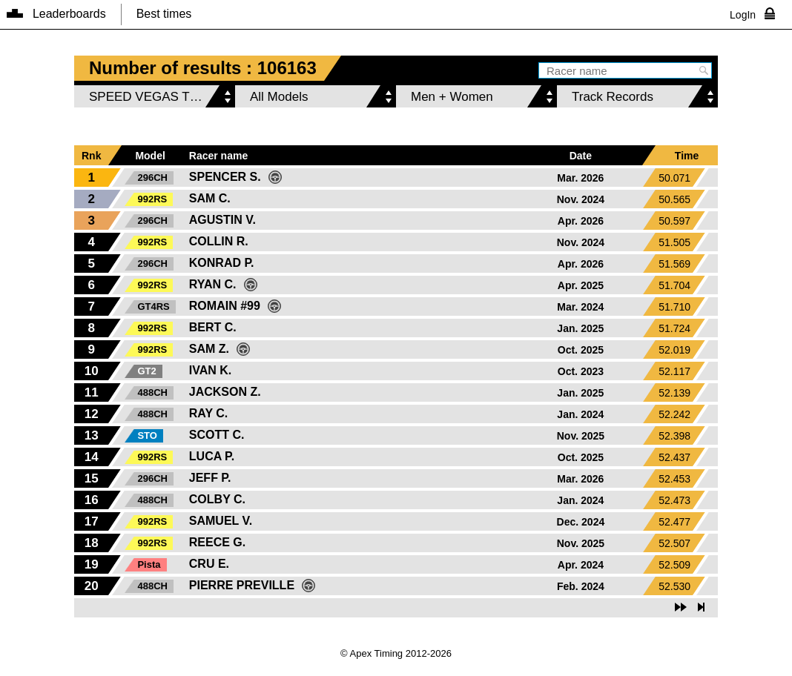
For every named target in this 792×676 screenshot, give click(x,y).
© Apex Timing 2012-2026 (396, 653)
